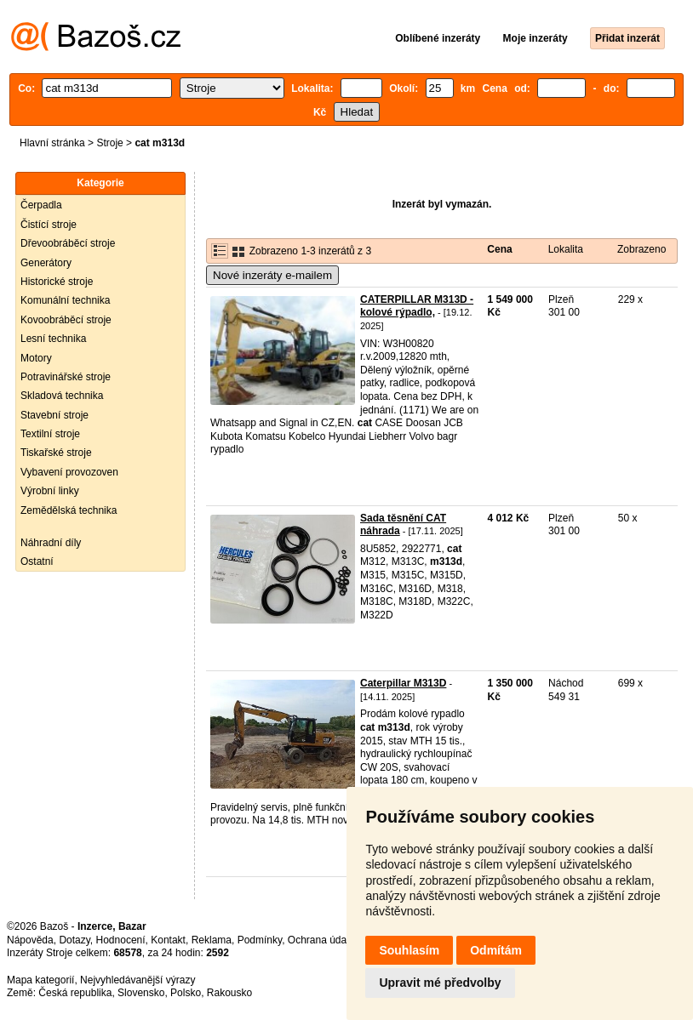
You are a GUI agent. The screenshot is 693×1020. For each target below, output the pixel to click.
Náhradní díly (50, 543)
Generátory (46, 263)
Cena (499, 249)
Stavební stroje (54, 415)
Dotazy (74, 940)
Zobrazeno (641, 249)
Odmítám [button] (496, 950)
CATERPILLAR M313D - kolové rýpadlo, (416, 306)
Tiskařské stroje (56, 453)
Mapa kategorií (40, 980)
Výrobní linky (49, 491)
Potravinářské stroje (65, 377)
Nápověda (30, 940)
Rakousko (229, 993)
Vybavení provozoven (69, 472)
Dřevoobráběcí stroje (67, 243)
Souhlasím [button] (409, 950)
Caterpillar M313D (403, 683)
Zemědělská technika (68, 510)
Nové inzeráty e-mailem (272, 275)
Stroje (109, 143)
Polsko (185, 993)
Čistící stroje (48, 225)
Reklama (212, 940)
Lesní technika (53, 339)
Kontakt (168, 940)
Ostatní (37, 561)
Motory (36, 358)
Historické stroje (56, 282)
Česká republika (75, 993)
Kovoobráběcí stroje (66, 320)
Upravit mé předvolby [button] (440, 982)
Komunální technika (65, 300)
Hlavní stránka (52, 143)
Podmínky (260, 940)
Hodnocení (121, 940)
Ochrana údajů (321, 940)
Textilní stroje (50, 434)
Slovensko (140, 993)
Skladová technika (61, 396)
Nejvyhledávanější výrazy (137, 980)
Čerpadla (41, 205)
